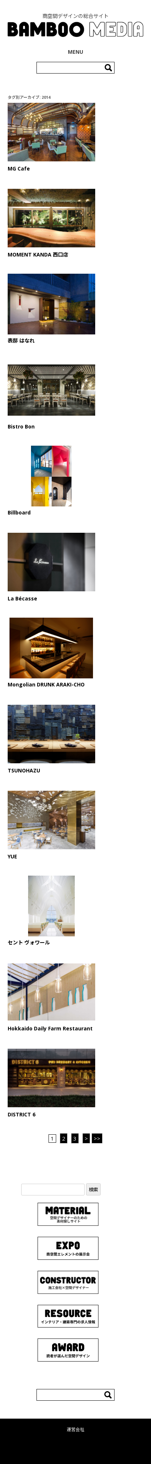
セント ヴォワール (29, 942)
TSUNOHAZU (24, 770)
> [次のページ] (86, 1138)
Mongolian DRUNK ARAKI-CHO (46, 684)
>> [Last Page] (97, 1138)
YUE (12, 856)
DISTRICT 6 (21, 1114)
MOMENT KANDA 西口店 (38, 254)
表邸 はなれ (21, 340)
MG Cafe (19, 168)
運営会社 (75, 1429)
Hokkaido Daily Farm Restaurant (50, 1028)
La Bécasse (22, 598)
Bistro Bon (21, 426)
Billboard (19, 512)
